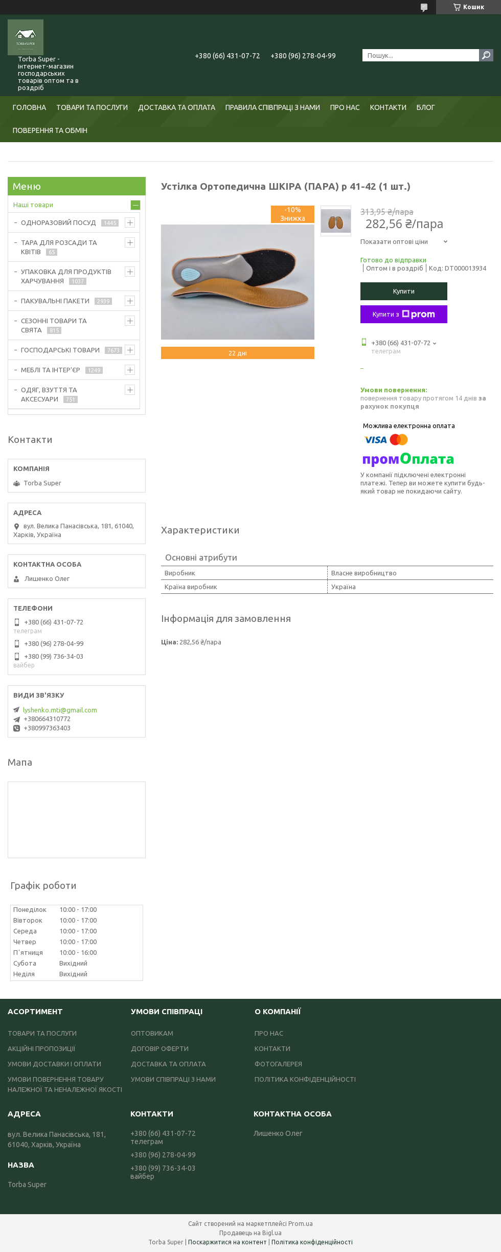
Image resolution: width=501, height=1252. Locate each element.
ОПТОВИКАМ (152, 1033)
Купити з (404, 314)
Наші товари (33, 204)
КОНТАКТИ (388, 107)
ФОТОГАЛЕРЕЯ (278, 1063)
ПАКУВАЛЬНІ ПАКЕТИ (55, 300)
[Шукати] (486, 55)
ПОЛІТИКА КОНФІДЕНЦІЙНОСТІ (305, 1079)
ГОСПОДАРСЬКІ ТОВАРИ (60, 349)
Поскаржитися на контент (227, 1242)
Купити (404, 291)
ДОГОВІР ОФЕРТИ (160, 1048)
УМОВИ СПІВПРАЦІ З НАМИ (173, 1079)
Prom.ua (300, 1223)
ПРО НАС (345, 107)
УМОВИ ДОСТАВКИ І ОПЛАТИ (54, 1063)
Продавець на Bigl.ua (250, 1232)
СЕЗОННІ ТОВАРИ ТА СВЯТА (54, 325)
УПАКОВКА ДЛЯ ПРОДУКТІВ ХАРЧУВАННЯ (66, 276)
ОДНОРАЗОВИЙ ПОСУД (58, 222)
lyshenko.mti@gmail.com (60, 709)
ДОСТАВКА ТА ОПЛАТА (176, 107)
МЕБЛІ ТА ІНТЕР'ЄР (50, 369)
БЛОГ (426, 107)
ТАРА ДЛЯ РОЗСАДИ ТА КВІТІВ (59, 247)
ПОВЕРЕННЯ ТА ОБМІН (50, 130)
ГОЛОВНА (29, 107)
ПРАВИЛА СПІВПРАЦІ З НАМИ (272, 107)
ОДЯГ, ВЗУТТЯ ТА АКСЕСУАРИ (49, 394)
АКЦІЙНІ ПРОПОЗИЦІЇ (42, 1048)
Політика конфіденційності (312, 1242)
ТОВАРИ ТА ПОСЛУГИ (92, 107)
